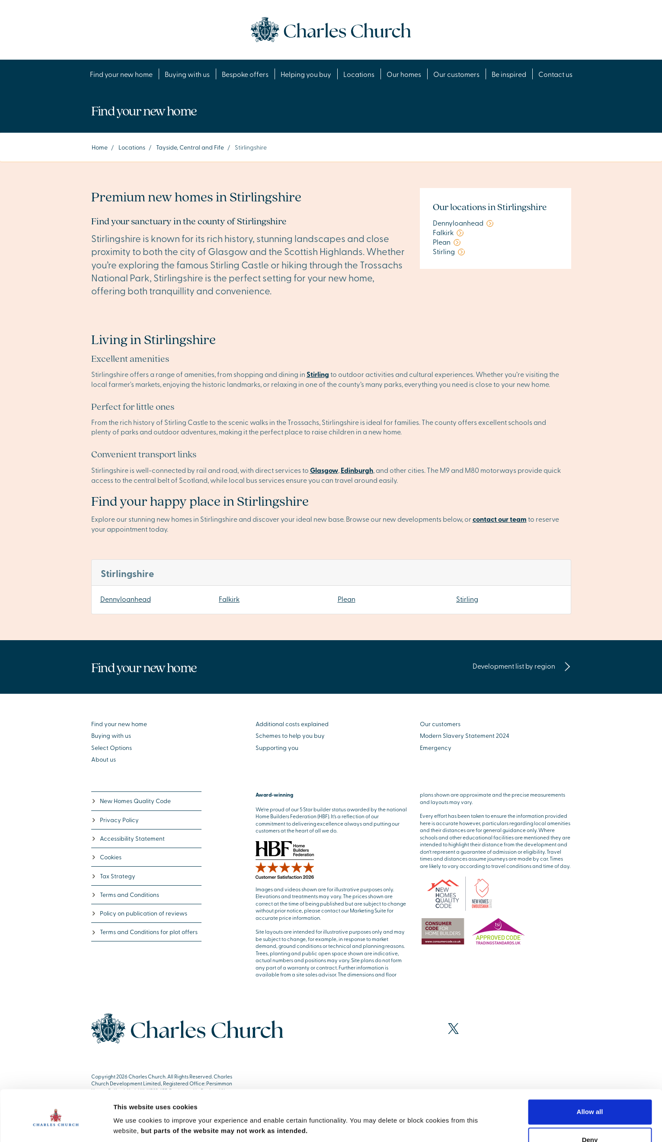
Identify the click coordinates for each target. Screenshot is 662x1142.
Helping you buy (306, 74)
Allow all (590, 1082)
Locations (358, 74)
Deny (590, 1110)
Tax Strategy (113, 876)
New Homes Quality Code (131, 801)
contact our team (500, 519)
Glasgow (324, 470)
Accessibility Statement (128, 838)
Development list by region (522, 665)
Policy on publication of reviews (139, 913)
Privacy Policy (115, 820)
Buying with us (187, 74)
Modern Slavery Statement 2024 (464, 735)
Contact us (555, 74)
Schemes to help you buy (290, 735)
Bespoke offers (245, 74)
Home (100, 147)
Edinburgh (357, 470)
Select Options (111, 747)
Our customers (456, 74)
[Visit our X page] (453, 1028)
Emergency (435, 747)
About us (103, 759)
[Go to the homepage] (331, 28)
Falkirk (229, 598)
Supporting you (277, 747)
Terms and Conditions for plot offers (144, 932)
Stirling (467, 598)
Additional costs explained (292, 724)
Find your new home (121, 74)
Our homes (404, 74)
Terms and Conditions (125, 894)
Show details (133, 1125)
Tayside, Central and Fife (190, 147)
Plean (346, 598)
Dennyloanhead (125, 598)
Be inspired (509, 74)
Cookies (106, 857)
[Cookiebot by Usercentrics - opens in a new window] (56, 1125)
